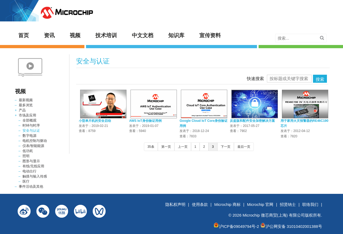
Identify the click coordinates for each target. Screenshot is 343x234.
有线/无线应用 (33, 166)
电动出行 (29, 171)
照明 (26, 156)
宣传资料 (210, 35)
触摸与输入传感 (35, 176)
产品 (22, 110)
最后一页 (243, 147)
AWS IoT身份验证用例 (145, 121)
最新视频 (26, 100)
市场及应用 (27, 115)
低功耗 (28, 151)
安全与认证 (31, 131)
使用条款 (200, 204)
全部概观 (29, 120)
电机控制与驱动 (35, 141)
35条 (150, 147)
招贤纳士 (288, 204)
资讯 (49, 35)
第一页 (166, 147)
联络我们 (310, 204)
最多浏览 (26, 105)
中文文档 (142, 35)
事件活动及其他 (31, 186)
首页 (23, 35)
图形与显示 (31, 161)
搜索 (320, 79)
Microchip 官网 (260, 204)
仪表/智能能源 (33, 146)
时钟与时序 (31, 125)
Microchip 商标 (227, 204)
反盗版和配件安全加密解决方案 (252, 121)
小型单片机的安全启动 (95, 121)
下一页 (225, 147)
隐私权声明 (175, 204)
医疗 (26, 181)
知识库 (176, 35)
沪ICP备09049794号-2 (239, 226)
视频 (75, 35)
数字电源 (29, 136)
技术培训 (106, 35)
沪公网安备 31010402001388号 (294, 226)
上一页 (183, 147)
